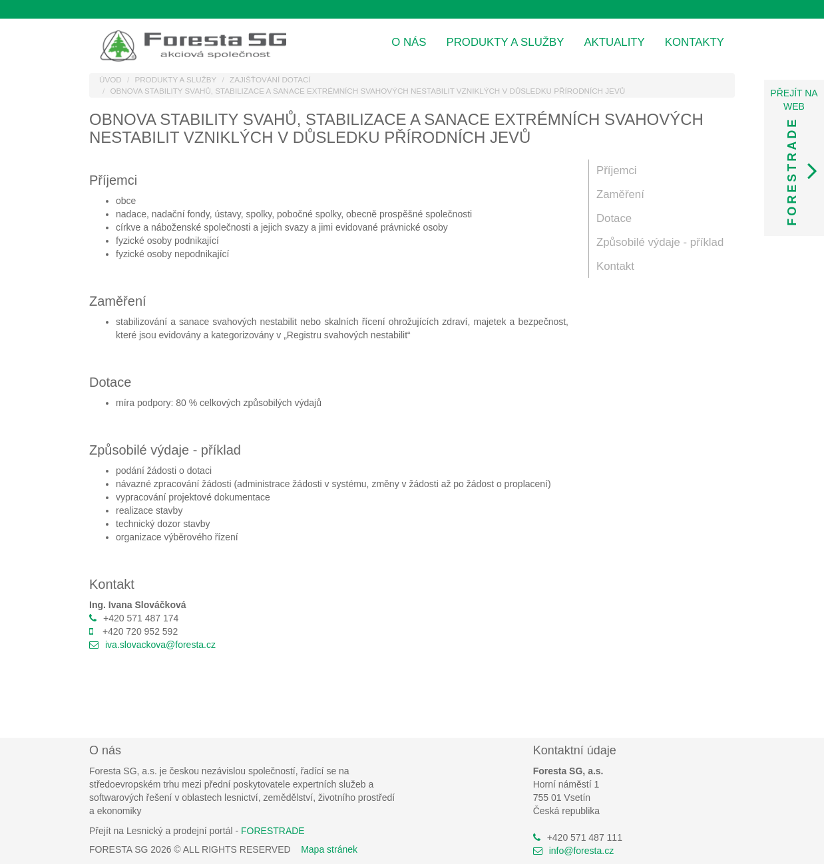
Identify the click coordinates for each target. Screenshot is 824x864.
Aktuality (614, 42)
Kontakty (694, 42)
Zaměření (620, 194)
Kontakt (615, 266)
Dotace (614, 218)
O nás (408, 42)
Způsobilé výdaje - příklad (659, 242)
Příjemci (616, 170)
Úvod (110, 79)
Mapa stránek (329, 849)
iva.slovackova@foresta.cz (160, 644)
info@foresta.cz (581, 850)
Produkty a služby (505, 42)
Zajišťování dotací (270, 79)
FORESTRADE (273, 830)
